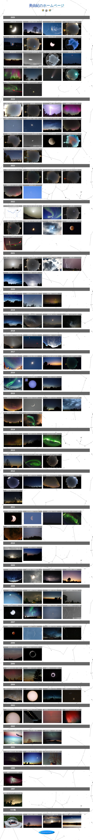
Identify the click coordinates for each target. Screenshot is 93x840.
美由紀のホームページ (46, 5)
